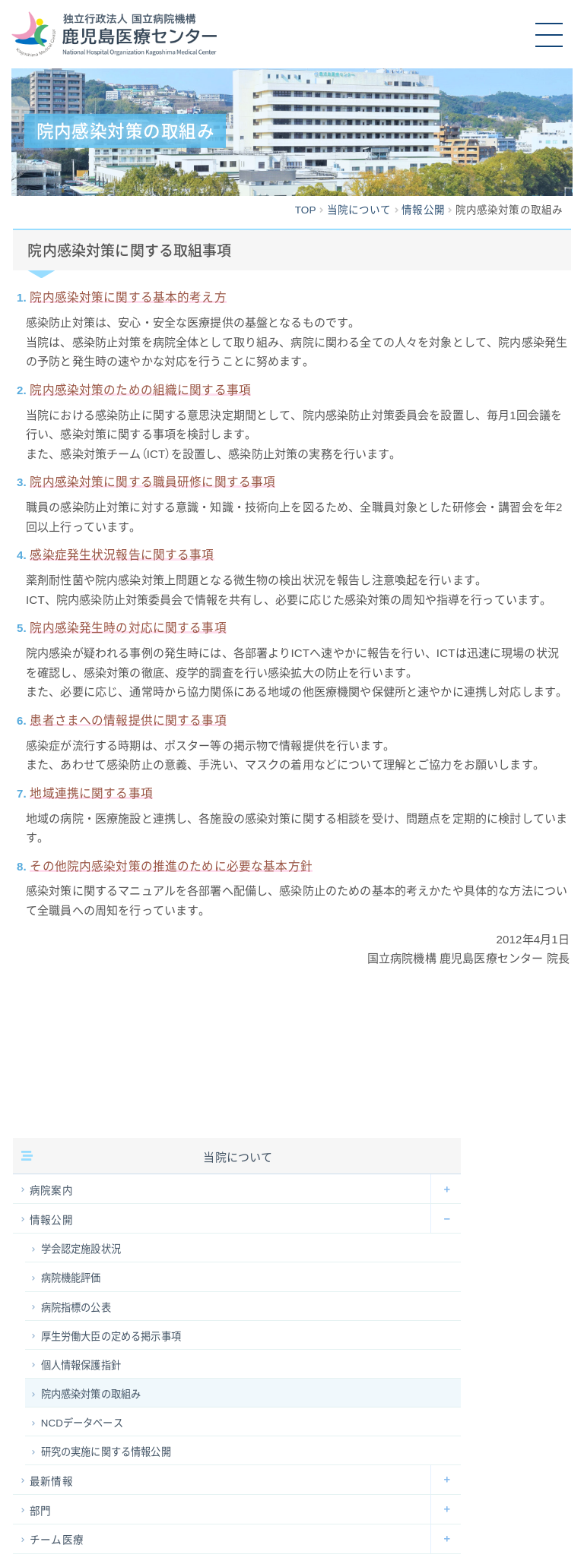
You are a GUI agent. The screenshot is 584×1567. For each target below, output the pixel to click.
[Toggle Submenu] (445, 1188)
